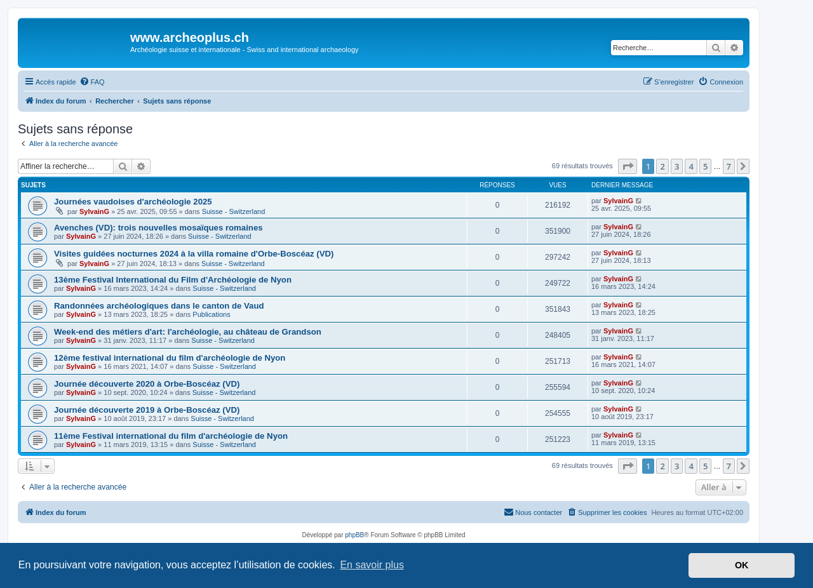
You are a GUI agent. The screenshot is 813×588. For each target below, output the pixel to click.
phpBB (354, 534)
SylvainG (94, 211)
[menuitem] (92, 82)
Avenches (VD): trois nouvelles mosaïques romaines (158, 227)
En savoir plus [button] (372, 564)
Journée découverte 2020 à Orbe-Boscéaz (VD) (146, 384)
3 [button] (677, 166)
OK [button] (742, 565)
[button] (627, 166)
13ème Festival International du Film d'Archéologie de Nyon (173, 279)
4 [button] (691, 166)
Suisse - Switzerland (233, 211)
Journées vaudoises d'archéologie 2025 (133, 201)
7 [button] (729, 166)
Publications (211, 314)
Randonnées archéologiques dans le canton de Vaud (159, 306)
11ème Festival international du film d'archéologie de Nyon (171, 436)
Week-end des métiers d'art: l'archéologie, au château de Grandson (187, 332)
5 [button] (705, 166)
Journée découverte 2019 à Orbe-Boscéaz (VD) (146, 410)
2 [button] (662, 166)
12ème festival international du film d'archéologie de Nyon (169, 358)
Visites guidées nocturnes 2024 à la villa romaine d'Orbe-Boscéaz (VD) (193, 253)
